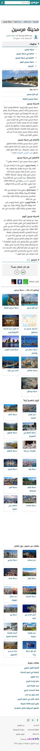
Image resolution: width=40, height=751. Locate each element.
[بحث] (28, 2)
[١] (19, 134)
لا (16, 272)
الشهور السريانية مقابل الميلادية (26, 708)
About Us (36, 734)
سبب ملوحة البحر (33, 685)
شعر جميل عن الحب (32, 694)
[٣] (16, 253)
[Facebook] (37, 720)
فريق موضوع (20, 734)
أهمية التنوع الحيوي (31, 668)
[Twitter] (32, 720)
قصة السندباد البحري (31, 690)
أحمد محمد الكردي (12, 35)
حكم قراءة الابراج (32, 681)
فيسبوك (19, 281)
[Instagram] (28, 720)
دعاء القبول (35, 676)
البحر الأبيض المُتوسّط (25, 152)
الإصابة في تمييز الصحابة (29, 672)
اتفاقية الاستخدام (33, 729)
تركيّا (15, 116)
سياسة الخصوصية (18, 729)
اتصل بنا (36, 725)
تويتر (14, 281)
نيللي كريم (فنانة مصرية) (30, 703)
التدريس (26, 180)
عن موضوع (20, 725)
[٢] (11, 152)
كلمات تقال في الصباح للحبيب (28, 699)
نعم (23, 272)
